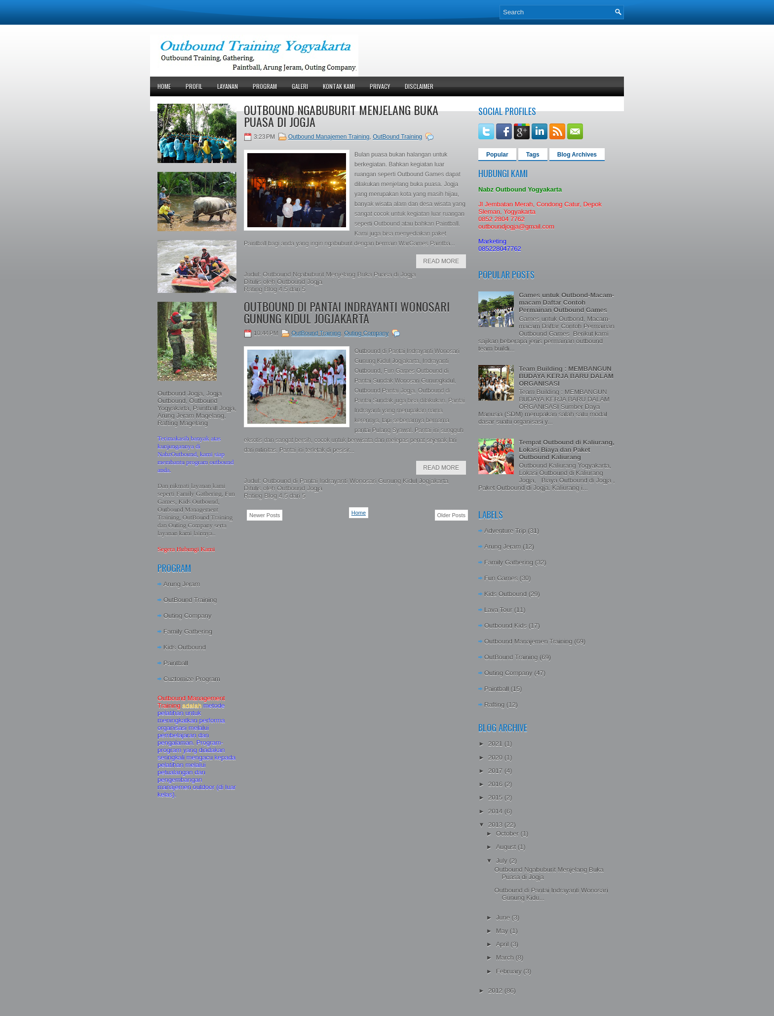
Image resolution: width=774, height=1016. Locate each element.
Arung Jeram (181, 584)
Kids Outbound (184, 647)
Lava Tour (498, 609)
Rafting (494, 704)
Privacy (380, 86)
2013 (496, 824)
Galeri (300, 86)
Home (164, 86)
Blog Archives (577, 154)
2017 (496, 770)
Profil (194, 86)
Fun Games (501, 578)
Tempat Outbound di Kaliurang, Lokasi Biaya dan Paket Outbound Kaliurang (566, 450)
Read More (441, 261)
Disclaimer (419, 86)
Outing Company (187, 615)
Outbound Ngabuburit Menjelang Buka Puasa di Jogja (341, 115)
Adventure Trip (505, 530)
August (507, 847)
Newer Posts (264, 515)
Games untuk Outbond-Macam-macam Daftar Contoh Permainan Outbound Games (566, 302)
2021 (496, 743)
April (503, 944)
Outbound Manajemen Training (329, 136)
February (510, 971)
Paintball (175, 663)
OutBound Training (190, 600)
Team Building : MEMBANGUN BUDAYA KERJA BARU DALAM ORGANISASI (566, 376)
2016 (496, 784)
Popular (497, 154)
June (504, 917)
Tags (533, 154)
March (506, 957)
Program (265, 86)
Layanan (227, 86)
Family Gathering (187, 631)
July (502, 860)
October (508, 833)
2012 (496, 990)
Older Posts (451, 515)
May (503, 931)
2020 (496, 757)
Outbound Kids (505, 625)
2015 (496, 797)
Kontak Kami (339, 86)
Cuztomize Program (191, 679)
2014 (496, 811)
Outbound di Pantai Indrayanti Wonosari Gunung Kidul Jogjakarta (347, 312)
